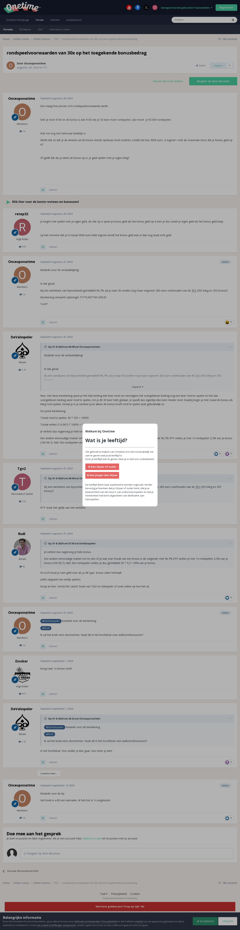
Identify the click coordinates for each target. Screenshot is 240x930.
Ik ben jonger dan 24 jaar (102, 475)
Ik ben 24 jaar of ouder (102, 466)
